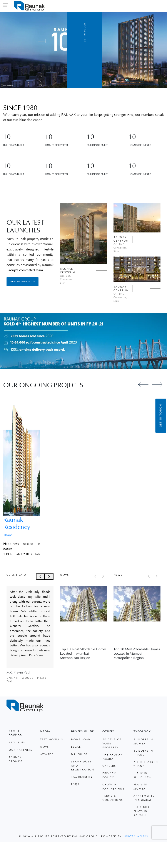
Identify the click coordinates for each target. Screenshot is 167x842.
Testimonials (51, 739)
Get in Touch (160, 415)
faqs (75, 784)
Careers (109, 766)
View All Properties (22, 282)
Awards (46, 754)
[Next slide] (157, 384)
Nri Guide (79, 754)
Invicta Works (135, 836)
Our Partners (21, 750)
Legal (76, 747)
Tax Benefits (82, 776)
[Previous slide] (143, 384)
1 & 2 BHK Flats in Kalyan (141, 811)
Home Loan (81, 739)
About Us (17, 742)
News (44, 747)
